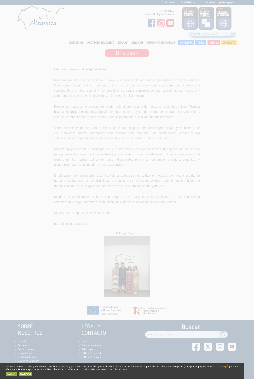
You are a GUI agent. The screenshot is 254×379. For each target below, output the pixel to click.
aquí (225, 366)
